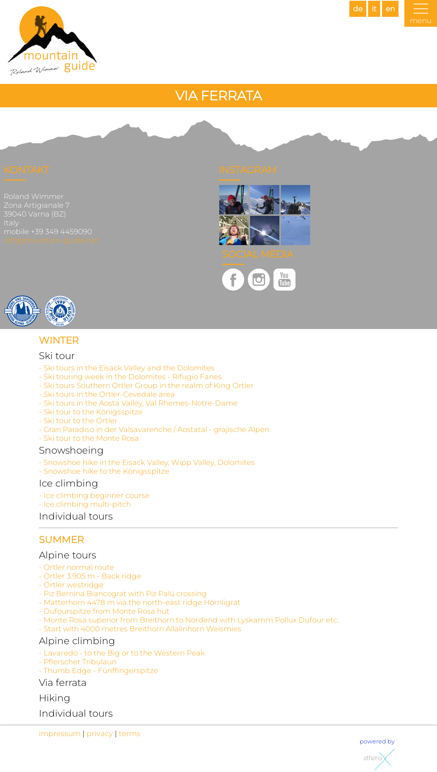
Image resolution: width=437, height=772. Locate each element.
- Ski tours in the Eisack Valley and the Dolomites (126, 367)
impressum (60, 733)
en (390, 8)
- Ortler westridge (71, 584)
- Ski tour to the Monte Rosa (89, 438)
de (358, 8)
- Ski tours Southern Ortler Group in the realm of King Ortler (146, 385)
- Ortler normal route (76, 567)
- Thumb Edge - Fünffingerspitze (98, 670)
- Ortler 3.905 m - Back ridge (90, 576)
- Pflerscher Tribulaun (78, 661)
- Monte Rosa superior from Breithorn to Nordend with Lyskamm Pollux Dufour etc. (189, 620)
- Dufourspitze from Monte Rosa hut (104, 611)
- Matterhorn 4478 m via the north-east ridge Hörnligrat (139, 602)
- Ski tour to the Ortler (78, 420)
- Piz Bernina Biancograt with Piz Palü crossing (123, 593)
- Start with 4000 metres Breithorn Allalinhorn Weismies (140, 628)
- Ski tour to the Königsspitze (91, 411)
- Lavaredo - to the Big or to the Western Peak (122, 653)
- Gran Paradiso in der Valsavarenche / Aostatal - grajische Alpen (154, 429)
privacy (100, 733)
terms (129, 733)
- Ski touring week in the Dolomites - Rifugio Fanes (130, 376)
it (374, 8)
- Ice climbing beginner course (94, 495)
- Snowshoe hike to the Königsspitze (104, 471)
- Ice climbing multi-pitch (85, 504)
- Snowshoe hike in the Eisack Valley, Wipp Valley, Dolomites (147, 462)
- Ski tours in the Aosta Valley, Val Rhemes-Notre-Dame (138, 403)
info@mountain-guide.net (51, 240)
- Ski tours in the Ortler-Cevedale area (107, 394)
